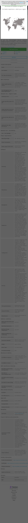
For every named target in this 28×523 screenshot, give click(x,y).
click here (21, 2)
